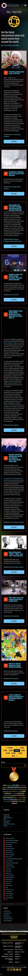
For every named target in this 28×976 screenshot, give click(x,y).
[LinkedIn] (14, 969)
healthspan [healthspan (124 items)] (7, 793)
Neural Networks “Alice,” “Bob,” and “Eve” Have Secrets (16, 554)
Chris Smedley (9, 897)
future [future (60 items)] (13, 791)
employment (16, 522)
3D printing (16, 239)
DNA (5, 819)
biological (12, 241)
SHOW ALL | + (6, 900)
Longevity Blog (7, 913)
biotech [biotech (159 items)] (16, 787)
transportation (6, 137)
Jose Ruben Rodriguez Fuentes (14, 858)
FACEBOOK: (4, 943)
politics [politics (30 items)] (21, 797)
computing (16, 241)
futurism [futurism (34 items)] (17, 791)
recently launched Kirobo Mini (12, 405)
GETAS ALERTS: (18, 946)
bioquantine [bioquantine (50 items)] (4, 787)
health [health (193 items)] (23, 791)
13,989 (8, 753)
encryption (16, 567)
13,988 (23, 750)
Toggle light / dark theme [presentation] (26, 5)
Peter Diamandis (8, 817)
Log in (4, 45)
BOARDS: (16, 952)
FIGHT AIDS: (6, 954)
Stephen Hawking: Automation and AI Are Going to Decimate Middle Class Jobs (15, 458)
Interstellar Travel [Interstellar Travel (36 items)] (7, 795)
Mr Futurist (6, 915)
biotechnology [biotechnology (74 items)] (22, 787)
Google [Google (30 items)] (20, 791)
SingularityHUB (7, 920)
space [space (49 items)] (5, 801)
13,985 (5, 750)
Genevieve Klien (10, 838)
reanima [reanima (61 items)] (24, 797)
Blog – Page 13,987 (14, 12)
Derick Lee (8, 871)
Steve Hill (8, 883)
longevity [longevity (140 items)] (10, 798)
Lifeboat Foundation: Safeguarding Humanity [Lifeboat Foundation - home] (10, 5)
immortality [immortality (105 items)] (21, 793)
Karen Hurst (10, 135)
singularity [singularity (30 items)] (23, 799)
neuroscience (6, 189)
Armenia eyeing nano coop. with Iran (16, 72)
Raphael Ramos (10, 877)
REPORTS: (17, 954)
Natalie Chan (9, 879)
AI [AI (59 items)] (7, 785)
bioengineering (6, 241)
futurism (16, 731)
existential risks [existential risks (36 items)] (6, 791)
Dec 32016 (6, 72)
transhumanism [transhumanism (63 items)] (21, 801)
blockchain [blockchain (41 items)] (8, 789)
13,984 (22, 747)
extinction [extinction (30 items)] (10, 791)
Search (25, 765)
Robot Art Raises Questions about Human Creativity (15, 665)
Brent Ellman (9, 885)
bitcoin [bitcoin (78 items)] (4, 789)
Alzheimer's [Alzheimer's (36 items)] (10, 785)
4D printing (6, 816)
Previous (10, 747)
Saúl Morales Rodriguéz (12, 840)
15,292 (20, 753)
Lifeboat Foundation (10, 967)
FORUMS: (10, 962)
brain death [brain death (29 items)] (12, 789)
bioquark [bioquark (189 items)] (11, 787)
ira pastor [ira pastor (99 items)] (13, 795)
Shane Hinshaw (10, 875)
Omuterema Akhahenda (12, 863)
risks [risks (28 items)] (21, 799)
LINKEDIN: (5, 946)
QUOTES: (16, 962)
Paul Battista (9, 850)
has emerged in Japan (10, 343)
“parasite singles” (13, 383)
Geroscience (7, 911)
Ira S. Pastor (9, 895)
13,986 (11, 750)
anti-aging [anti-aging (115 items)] (15, 785)
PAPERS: (16, 959)
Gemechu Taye (10, 852)
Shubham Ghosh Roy (11, 842)
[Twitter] (11, 969)
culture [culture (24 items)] (23, 789)
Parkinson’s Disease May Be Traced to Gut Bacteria (16, 173)
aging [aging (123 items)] (4, 785)
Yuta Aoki (8, 869)
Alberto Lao (9, 873)
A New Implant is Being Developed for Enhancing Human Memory (16, 698)
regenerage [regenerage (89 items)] (6, 799)
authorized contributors (13, 45)
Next (13, 756)
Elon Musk (6, 822)
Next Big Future (8, 917)
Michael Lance (9, 889)
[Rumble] (20, 969)
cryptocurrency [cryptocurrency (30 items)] (19, 789)
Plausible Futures (8, 919)
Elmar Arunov (10, 295)
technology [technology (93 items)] (14, 801)
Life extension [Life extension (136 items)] (20, 796)
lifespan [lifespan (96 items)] (5, 797)
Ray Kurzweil (7, 821)
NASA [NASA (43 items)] (14, 797)
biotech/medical (17, 187)
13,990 (13, 753)
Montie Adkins (9, 893)
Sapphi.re (25, 967)
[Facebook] (8, 969)
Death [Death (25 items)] (25, 789)
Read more (14, 141)
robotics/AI (16, 295)
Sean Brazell (9, 881)
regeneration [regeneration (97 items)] (13, 799)
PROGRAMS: (17, 957)
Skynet (5, 825)
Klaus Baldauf (10, 239)
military (20, 241)
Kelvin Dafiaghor (10, 854)
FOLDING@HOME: (4, 957)
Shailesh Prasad (10, 848)
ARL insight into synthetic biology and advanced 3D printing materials (15, 208)
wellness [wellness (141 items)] (14, 803)
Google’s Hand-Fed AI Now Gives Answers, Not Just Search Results (15, 277)
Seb (7, 887)
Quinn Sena (9, 844)
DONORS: (9, 952)
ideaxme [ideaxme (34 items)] (15, 793)
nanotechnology (17, 135)
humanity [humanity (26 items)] (12, 793)
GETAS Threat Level (14, 937)
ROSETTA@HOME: (8, 959)
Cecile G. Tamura (10, 867)
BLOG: (16, 950)
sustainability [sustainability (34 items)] (8, 801)
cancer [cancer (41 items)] (15, 789)
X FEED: (5, 950)
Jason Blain (9, 891)
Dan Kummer (10, 187)
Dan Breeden (9, 846)
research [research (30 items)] (18, 799)
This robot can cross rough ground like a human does (16, 599)
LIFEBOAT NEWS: (18, 943)
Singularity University (9, 824)
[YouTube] (17, 969)
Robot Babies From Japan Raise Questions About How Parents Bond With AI (15, 314)
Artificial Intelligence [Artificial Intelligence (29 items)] (22, 785)
